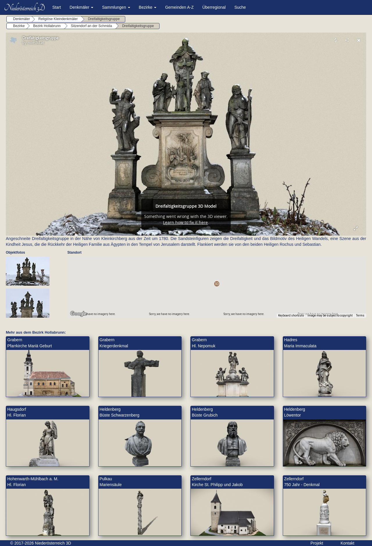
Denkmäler (82, 7)
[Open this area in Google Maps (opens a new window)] (78, 314)
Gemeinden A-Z (179, 7)
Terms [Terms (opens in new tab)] (360, 315)
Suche (240, 7)
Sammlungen (116, 7)
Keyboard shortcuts (291, 315)
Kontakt (347, 543)
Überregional (214, 7)
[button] (216, 283)
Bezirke (148, 7)
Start (56, 7)
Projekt (316, 543)
